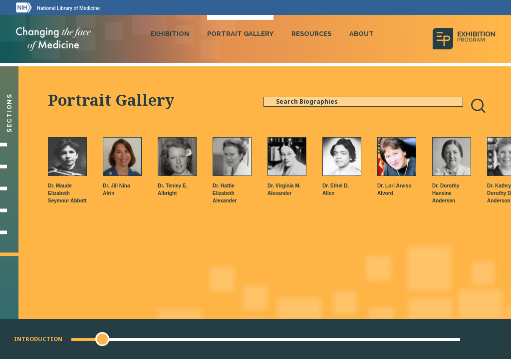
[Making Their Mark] (9, 188)
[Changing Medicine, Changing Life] (9, 210)
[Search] (478, 106)
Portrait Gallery (240, 33)
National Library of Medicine (68, 8)
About (361, 33)
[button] (102, 339)
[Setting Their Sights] (9, 167)
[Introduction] (9, 145)
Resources (311, 33)
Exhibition (169, 33)
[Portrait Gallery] (9, 254)
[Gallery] (9, 232)
